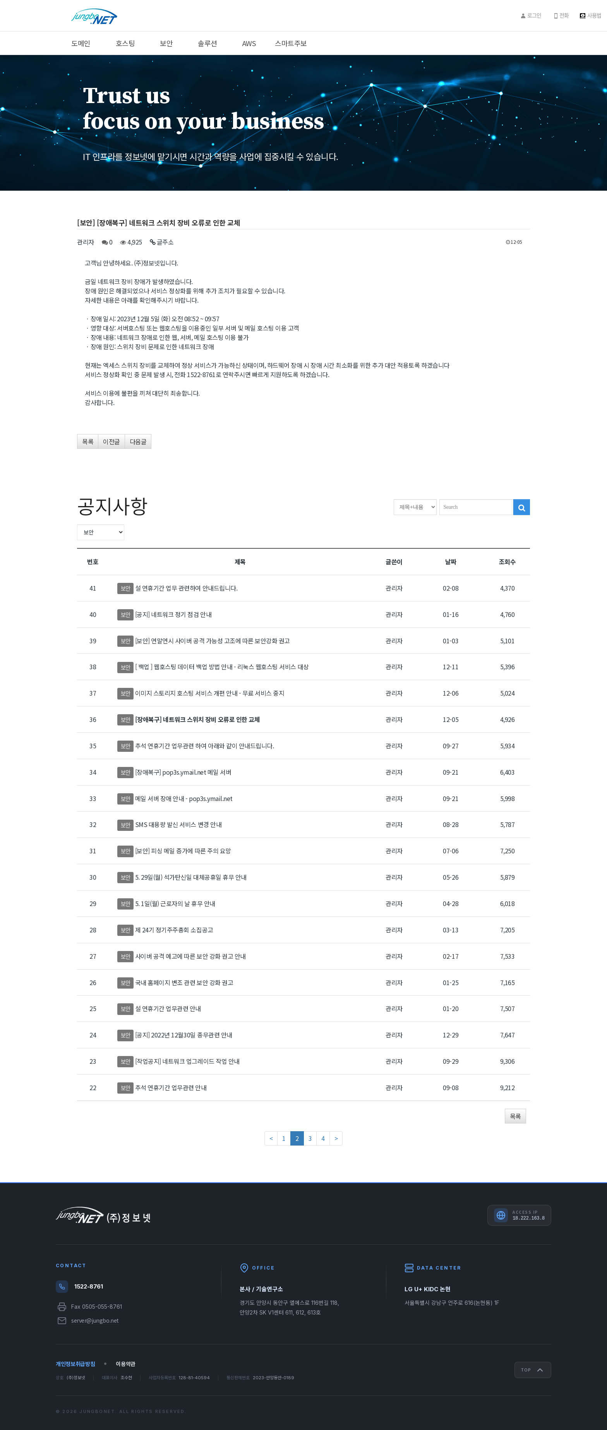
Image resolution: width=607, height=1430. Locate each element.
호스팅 (125, 43)
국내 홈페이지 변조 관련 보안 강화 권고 (184, 982)
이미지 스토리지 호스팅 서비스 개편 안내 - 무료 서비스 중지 (210, 693)
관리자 (85, 241)
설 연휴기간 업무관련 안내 (168, 1008)
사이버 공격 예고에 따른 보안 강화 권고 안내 (190, 956)
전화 (564, 15)
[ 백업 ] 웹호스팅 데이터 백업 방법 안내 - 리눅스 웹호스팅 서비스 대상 (222, 666)
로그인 (534, 15)
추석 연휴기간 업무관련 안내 (171, 1087)
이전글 (111, 441)
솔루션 (207, 43)
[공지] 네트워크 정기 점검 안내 (173, 614)
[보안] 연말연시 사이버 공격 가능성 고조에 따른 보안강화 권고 (212, 640)
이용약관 (125, 1364)
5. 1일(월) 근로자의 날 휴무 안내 (175, 903)
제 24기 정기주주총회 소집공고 (174, 929)
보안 (166, 43)
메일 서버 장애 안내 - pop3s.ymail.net (184, 798)
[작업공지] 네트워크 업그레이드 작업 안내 (187, 1061)
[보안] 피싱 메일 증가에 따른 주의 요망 (183, 850)
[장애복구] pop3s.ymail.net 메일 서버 (183, 772)
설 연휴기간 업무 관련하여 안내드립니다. (186, 588)
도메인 (81, 43)
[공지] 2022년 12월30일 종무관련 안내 (183, 1034)
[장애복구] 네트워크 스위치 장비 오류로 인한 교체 (197, 719)
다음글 (138, 441)
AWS (249, 43)
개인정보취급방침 (75, 1364)
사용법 (594, 15)
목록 (87, 441)
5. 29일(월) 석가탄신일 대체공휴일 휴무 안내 (191, 877)
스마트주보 (291, 43)
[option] (303, 123)
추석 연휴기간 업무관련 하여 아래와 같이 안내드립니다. (204, 745)
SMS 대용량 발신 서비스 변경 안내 (178, 824)
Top (533, 1370)
